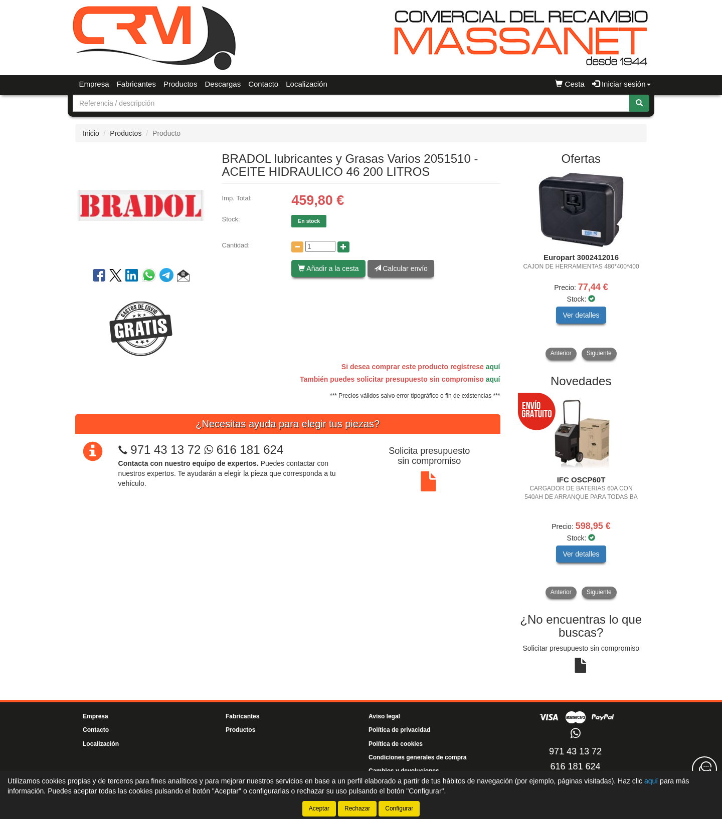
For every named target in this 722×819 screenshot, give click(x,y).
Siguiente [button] (599, 353)
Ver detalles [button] (581, 315)
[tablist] (581, 266)
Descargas (223, 84)
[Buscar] (639, 103)
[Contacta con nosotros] (704, 768)
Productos (180, 84)
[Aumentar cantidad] (343, 246)
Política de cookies (396, 743)
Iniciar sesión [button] (621, 84)
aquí (493, 367)
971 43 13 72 (165, 449)
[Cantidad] (320, 246)
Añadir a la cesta (328, 268)
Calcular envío (401, 268)
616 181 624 (243, 449)
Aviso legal (384, 716)
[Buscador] (351, 103)
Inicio (91, 133)
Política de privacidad (399, 729)
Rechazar (357, 808)
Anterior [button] (561, 353)
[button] (183, 277)
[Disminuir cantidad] (297, 246)
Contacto (263, 84)
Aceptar (319, 808)
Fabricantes (136, 84)
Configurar (399, 808)
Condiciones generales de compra (417, 757)
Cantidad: (236, 245)
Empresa (94, 84)
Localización (306, 84)
